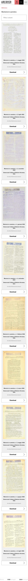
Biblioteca (4, 8)
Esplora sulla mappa (17, 2)
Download (13, 72)
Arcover (6, 2)
